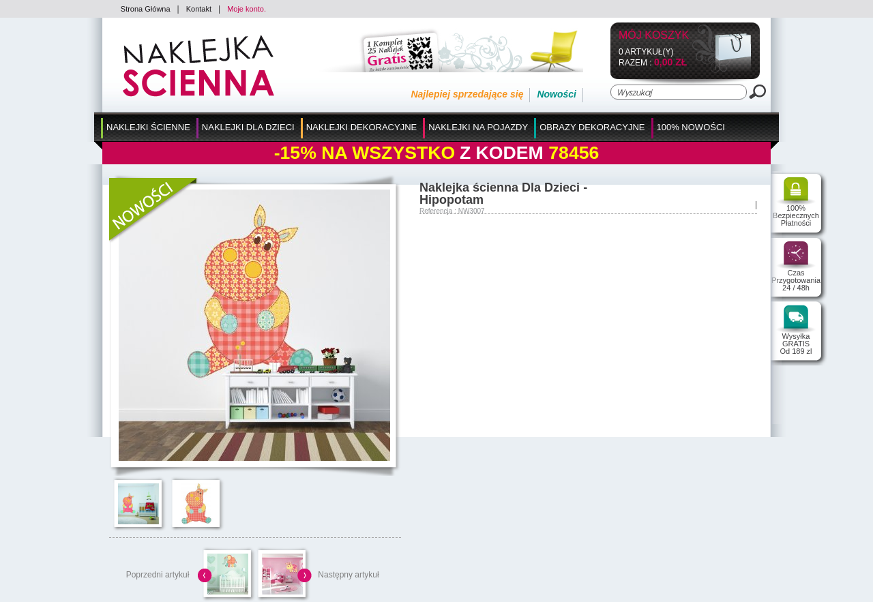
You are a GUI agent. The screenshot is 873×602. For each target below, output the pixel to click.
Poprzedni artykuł (158, 575)
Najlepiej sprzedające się (467, 94)
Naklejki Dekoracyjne (361, 127)
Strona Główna (146, 9)
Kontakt (198, 9)
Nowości (556, 94)
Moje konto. (246, 9)
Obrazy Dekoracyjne (592, 127)
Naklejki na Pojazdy (478, 127)
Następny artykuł (348, 575)
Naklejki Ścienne (148, 127)
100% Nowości (691, 127)
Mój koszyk (654, 36)
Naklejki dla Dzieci (248, 127)
